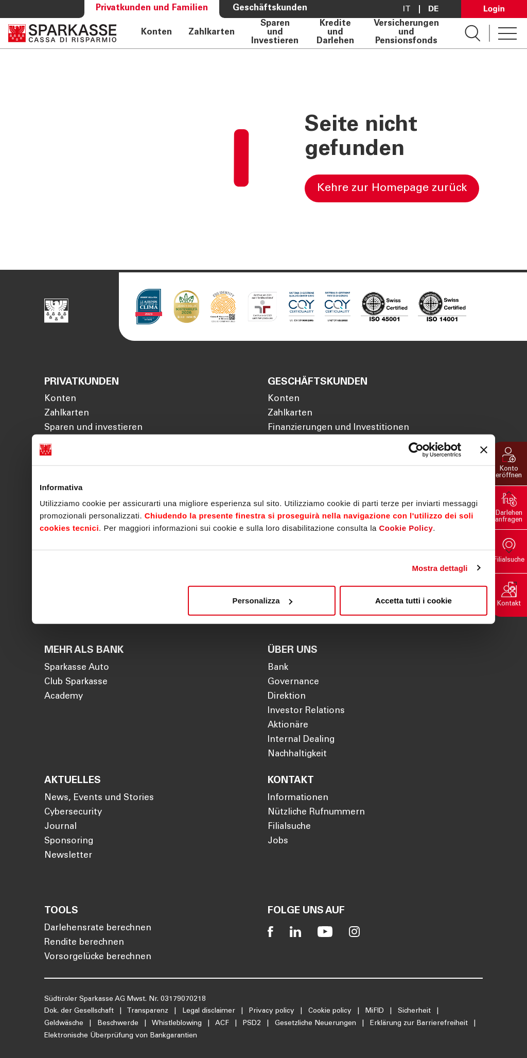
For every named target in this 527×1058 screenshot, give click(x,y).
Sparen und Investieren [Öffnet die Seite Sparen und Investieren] (274, 33)
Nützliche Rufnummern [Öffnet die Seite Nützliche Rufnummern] (316, 812)
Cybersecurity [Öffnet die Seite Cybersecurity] (73, 812)
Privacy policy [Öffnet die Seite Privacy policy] (272, 1011)
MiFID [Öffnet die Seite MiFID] (375, 1011)
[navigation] (290, 33)
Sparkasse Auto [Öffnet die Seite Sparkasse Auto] (76, 668)
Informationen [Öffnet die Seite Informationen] (298, 798)
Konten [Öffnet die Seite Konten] (156, 33)
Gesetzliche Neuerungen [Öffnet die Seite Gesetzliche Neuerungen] (316, 1023)
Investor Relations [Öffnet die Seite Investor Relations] (306, 711)
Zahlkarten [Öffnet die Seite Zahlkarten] (211, 33)
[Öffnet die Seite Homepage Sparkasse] (62, 33)
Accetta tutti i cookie (413, 600)
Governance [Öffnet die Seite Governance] (293, 682)
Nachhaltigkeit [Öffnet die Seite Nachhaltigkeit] (297, 754)
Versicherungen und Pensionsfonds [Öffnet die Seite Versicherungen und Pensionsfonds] (406, 33)
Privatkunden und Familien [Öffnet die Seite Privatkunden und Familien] (152, 8)
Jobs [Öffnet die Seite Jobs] (278, 841)
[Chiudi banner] (483, 449)
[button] (509, 463)
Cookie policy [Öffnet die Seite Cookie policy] (331, 1011)
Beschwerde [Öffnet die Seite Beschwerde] (118, 1023)
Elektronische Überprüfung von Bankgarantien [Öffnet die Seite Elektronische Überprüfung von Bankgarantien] (120, 1035)
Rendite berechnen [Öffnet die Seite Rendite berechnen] (84, 943)
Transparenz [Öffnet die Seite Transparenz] (148, 1011)
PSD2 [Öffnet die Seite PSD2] (253, 1023)
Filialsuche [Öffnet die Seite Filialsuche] (289, 827)
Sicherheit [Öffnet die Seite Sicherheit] (415, 1011)
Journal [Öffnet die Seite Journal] (60, 827)
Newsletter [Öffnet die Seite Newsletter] (68, 856)
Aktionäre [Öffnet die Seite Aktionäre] (288, 725)
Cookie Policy (406, 528)
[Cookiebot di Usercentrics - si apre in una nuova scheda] (416, 449)
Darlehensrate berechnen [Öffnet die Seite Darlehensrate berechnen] (97, 928)
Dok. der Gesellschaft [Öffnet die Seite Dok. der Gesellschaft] (80, 1011)
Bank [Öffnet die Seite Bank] (278, 668)
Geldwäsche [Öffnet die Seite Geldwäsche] (64, 1023)
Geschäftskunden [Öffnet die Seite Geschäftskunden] (270, 8)
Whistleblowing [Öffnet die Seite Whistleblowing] (178, 1023)
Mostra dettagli (439, 567)
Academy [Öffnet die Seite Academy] (63, 696)
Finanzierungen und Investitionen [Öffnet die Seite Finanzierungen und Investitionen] (338, 428)
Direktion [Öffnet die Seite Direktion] (287, 696)
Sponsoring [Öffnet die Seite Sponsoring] (68, 841)
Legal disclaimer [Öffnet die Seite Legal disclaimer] (209, 1011)
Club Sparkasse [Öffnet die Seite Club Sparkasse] (76, 682)
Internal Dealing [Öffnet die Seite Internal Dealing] (301, 740)
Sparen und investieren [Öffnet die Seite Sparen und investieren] (93, 428)
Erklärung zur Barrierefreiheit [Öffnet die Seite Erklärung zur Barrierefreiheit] (420, 1023)
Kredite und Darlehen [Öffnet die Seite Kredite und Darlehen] (335, 33)
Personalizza (262, 600)
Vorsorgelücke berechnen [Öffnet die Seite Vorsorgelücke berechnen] (97, 957)
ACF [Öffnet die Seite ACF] (223, 1023)
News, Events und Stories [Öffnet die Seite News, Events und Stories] (99, 798)
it (407, 9)
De (433, 9)
